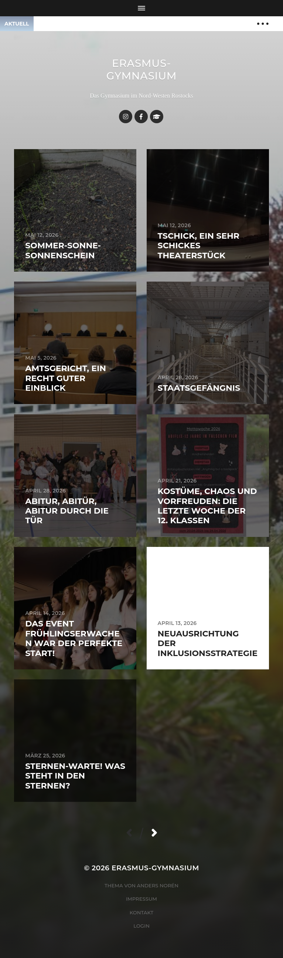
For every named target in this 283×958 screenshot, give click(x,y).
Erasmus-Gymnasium (141, 69)
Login (141, 926)
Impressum (141, 899)
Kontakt (142, 912)
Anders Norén (157, 885)
